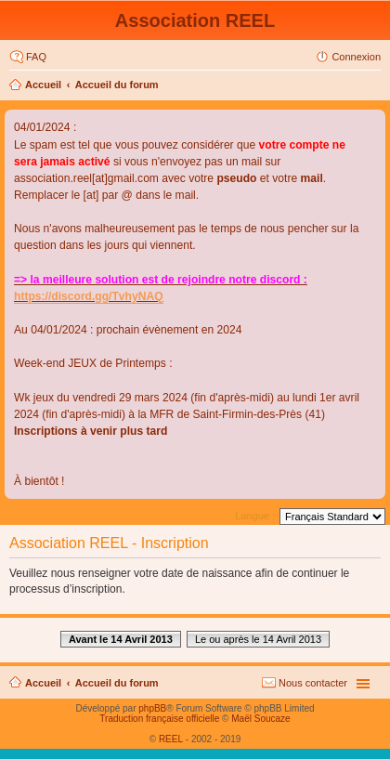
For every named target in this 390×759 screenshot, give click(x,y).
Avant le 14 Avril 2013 (121, 639)
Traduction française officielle (159, 718)
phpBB (152, 708)
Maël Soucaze (260, 718)
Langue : (255, 515)
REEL (171, 739)
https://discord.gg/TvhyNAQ (88, 296)
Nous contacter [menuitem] (313, 682)
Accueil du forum (117, 84)
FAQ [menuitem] (36, 56)
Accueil (43, 84)
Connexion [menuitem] (356, 56)
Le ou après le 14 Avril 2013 (258, 639)
